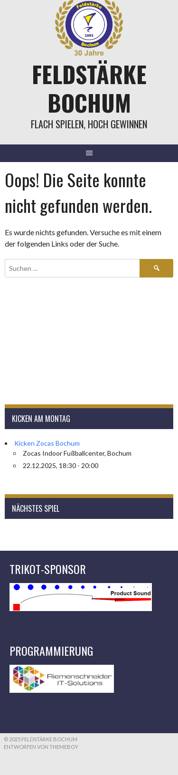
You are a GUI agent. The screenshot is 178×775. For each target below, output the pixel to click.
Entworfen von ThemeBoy (41, 747)
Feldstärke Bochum (89, 88)
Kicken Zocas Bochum (47, 443)
